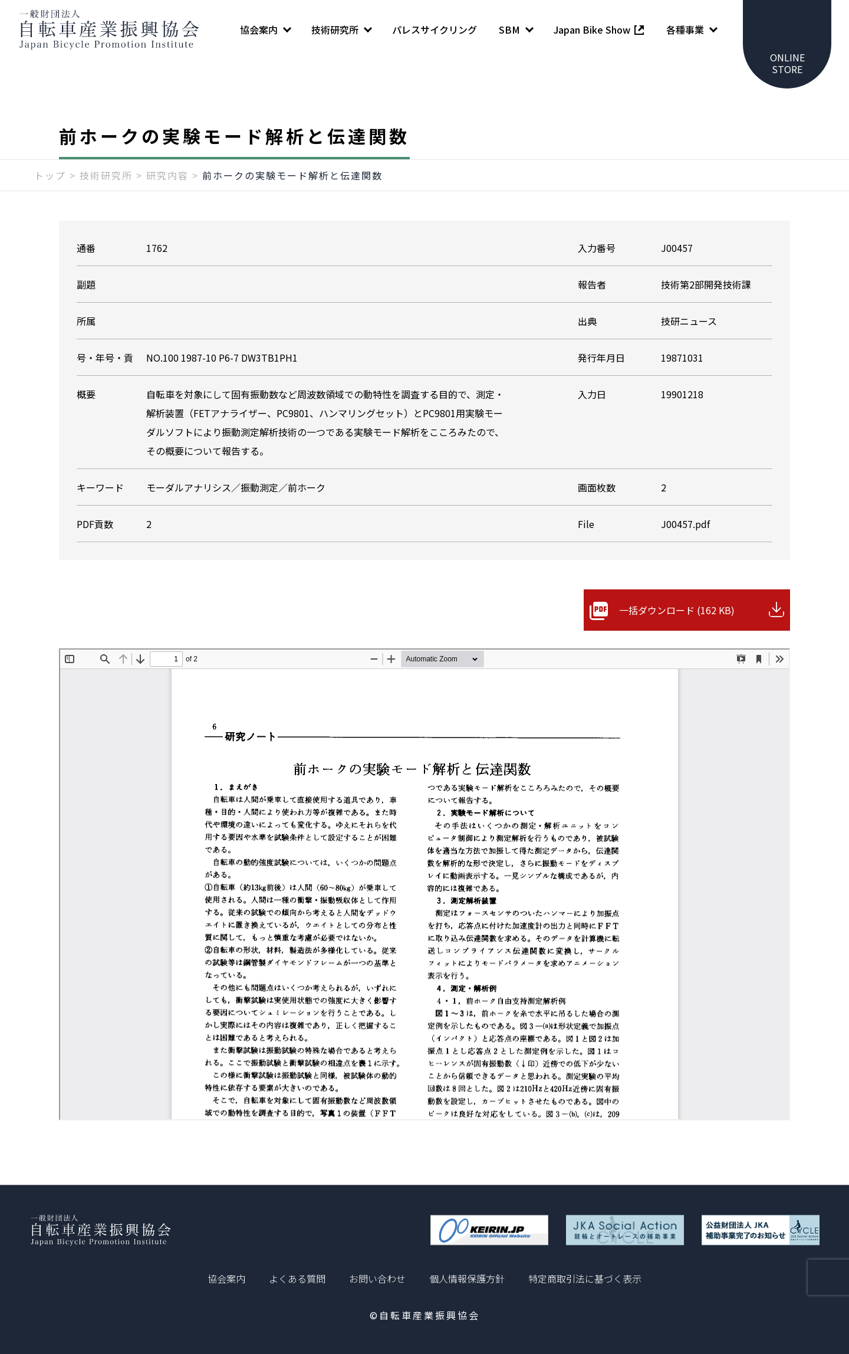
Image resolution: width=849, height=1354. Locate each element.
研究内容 (167, 175)
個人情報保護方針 (467, 1278)
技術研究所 (106, 175)
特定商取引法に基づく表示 (584, 1278)
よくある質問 (297, 1278)
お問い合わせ (377, 1278)
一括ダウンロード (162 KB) (677, 610)
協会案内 (226, 1278)
